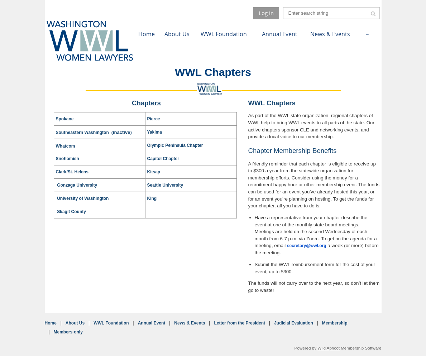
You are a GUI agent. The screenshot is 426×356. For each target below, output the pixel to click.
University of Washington (83, 198)
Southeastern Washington (83, 132)
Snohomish (67, 158)
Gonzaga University (77, 185)
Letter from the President (239, 323)
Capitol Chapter (163, 158)
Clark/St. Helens (72, 171)
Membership (335, 323)
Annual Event (152, 323)
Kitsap (154, 171)
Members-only (68, 332)
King (152, 198)
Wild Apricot (328, 348)
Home (51, 323)
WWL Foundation (111, 323)
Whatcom (65, 146)
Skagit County (71, 211)
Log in (266, 12)
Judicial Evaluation (293, 323)
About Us (75, 323)
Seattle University (165, 185)
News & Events (189, 323)
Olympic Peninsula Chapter (175, 145)
